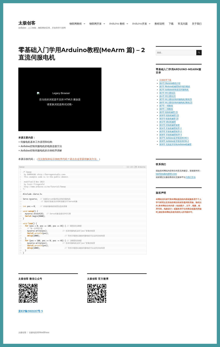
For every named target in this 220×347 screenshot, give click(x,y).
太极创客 (26, 23)
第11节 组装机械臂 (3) (168, 118)
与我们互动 (191, 177)
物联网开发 (95, 23)
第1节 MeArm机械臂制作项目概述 (174, 86)
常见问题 (183, 23)
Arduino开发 (139, 23)
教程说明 (159, 23)
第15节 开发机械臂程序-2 (170, 131)
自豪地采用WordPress (39, 332)
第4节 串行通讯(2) (167, 96)
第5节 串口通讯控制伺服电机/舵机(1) (175, 99)
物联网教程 (76, 23)
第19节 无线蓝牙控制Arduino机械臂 (175, 144)
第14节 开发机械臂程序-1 (170, 128)
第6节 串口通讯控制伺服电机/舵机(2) (175, 102)
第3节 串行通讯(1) (167, 93)
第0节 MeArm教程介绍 (169, 83)
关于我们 (197, 23)
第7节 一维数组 (166, 105)
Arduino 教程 (117, 23)
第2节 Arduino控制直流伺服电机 (174, 89)
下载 (171, 23)
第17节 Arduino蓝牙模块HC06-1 (174, 138)
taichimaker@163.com (166, 174)
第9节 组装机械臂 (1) (168, 112)
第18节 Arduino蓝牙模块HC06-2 (174, 141)
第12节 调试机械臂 (167, 122)
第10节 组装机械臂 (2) (169, 115)
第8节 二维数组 (166, 109)
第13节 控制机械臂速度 (169, 125)
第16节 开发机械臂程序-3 (170, 134)
